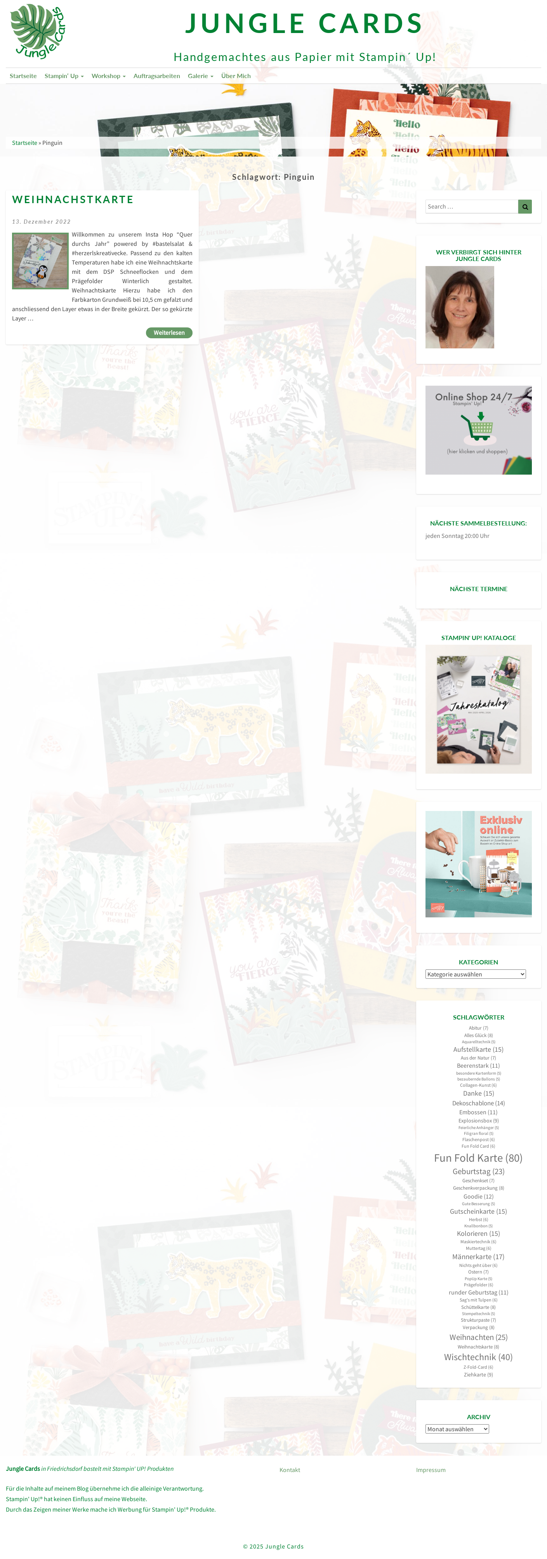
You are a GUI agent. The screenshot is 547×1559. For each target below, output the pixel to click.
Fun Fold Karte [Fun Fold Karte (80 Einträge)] (478, 1157)
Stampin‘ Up (64, 75)
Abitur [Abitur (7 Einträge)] (478, 1028)
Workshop (109, 75)
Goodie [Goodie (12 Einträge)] (479, 1196)
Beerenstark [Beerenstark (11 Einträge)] (478, 1065)
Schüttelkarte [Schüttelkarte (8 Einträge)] (478, 1307)
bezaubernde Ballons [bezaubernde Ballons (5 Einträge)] (478, 1079)
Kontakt (290, 1470)
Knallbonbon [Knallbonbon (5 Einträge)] (478, 1225)
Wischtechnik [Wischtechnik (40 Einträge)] (478, 1357)
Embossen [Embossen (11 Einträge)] (478, 1112)
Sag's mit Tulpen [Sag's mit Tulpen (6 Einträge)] (479, 1300)
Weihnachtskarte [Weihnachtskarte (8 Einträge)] (478, 1346)
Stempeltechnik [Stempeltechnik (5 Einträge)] (478, 1313)
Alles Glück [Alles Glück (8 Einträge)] (478, 1035)
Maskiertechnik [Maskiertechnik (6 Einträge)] (478, 1241)
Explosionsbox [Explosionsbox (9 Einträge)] (478, 1120)
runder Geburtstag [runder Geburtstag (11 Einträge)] (479, 1292)
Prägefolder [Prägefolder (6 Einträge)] (478, 1285)
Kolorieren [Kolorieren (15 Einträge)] (478, 1233)
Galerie (201, 75)
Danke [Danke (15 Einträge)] (478, 1093)
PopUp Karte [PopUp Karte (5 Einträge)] (478, 1278)
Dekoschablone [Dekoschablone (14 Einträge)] (478, 1103)
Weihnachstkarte (73, 199)
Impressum (431, 1470)
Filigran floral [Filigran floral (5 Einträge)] (478, 1133)
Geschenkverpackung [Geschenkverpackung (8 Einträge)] (478, 1188)
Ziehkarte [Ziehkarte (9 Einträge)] (478, 1374)
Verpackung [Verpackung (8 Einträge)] (479, 1327)
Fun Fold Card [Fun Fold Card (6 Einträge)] (478, 1146)
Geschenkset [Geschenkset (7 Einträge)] (478, 1180)
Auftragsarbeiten (157, 75)
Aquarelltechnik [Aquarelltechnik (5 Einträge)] (478, 1041)
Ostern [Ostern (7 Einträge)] (478, 1272)
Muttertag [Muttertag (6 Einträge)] (478, 1248)
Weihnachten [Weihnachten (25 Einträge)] (479, 1337)
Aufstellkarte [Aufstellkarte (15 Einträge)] (478, 1049)
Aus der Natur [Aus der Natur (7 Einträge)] (478, 1058)
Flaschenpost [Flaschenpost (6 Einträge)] (478, 1139)
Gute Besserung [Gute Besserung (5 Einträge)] (478, 1203)
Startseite (23, 75)
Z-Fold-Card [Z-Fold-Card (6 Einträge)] (478, 1367)
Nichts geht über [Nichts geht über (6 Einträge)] (478, 1265)
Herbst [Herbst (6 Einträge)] (478, 1219)
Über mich (236, 75)
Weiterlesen (173, 332)
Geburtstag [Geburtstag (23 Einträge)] (479, 1171)
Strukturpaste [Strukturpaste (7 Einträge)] (478, 1320)
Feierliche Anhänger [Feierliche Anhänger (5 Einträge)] (478, 1127)
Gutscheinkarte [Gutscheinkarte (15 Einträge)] (478, 1211)
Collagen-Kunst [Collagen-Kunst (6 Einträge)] (478, 1085)
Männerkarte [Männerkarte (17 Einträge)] (478, 1256)
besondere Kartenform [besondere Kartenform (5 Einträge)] (478, 1073)
